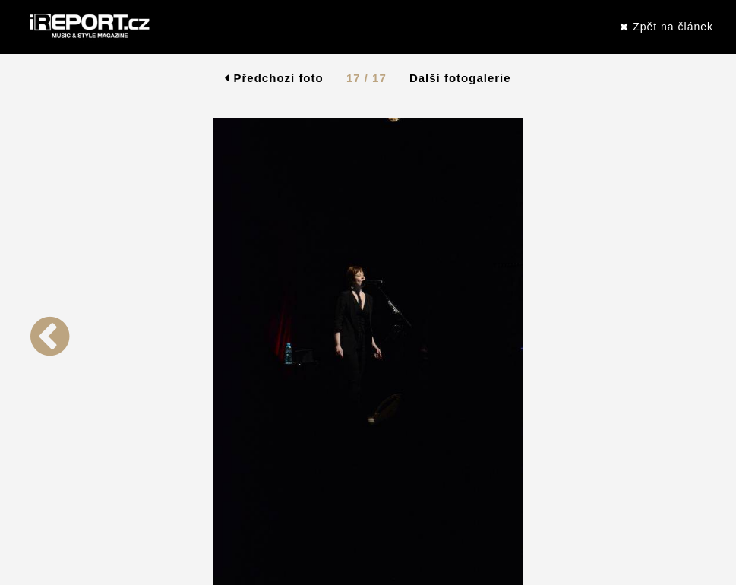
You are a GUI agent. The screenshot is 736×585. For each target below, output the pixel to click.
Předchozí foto (274, 77)
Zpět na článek (666, 27)
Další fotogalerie (460, 77)
